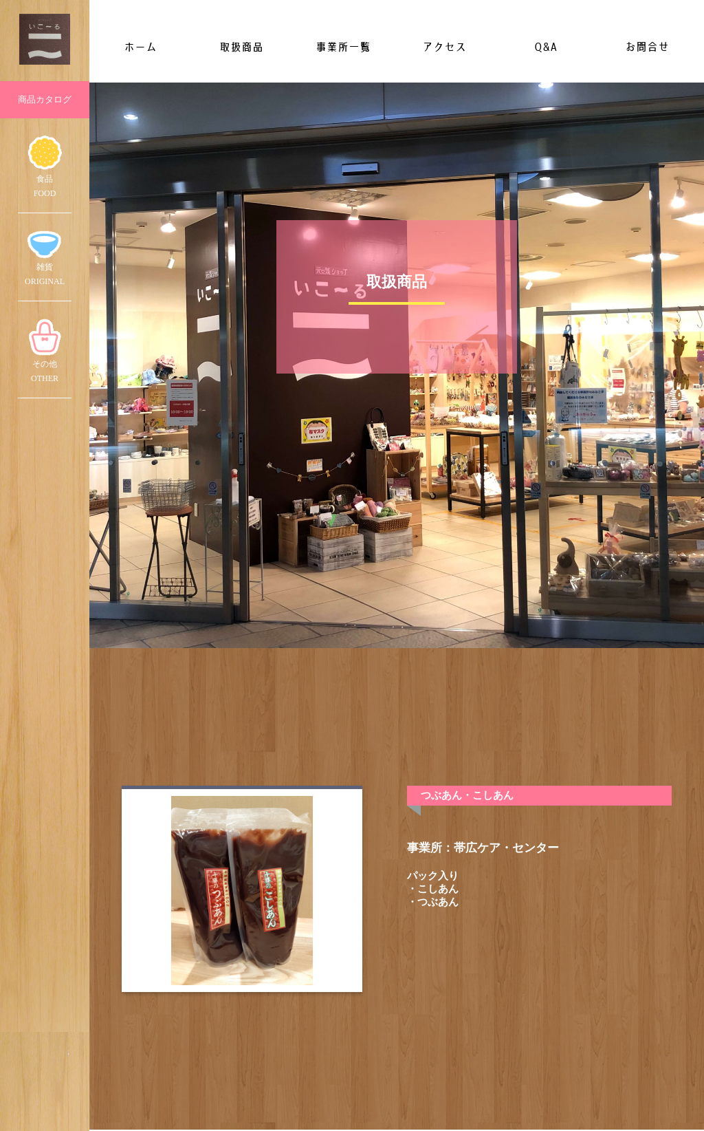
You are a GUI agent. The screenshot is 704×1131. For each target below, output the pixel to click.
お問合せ (647, 46)
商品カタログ (45, 99)
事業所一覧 (343, 46)
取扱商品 (241, 46)
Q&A (545, 46)
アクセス (444, 46)
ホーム (140, 46)
